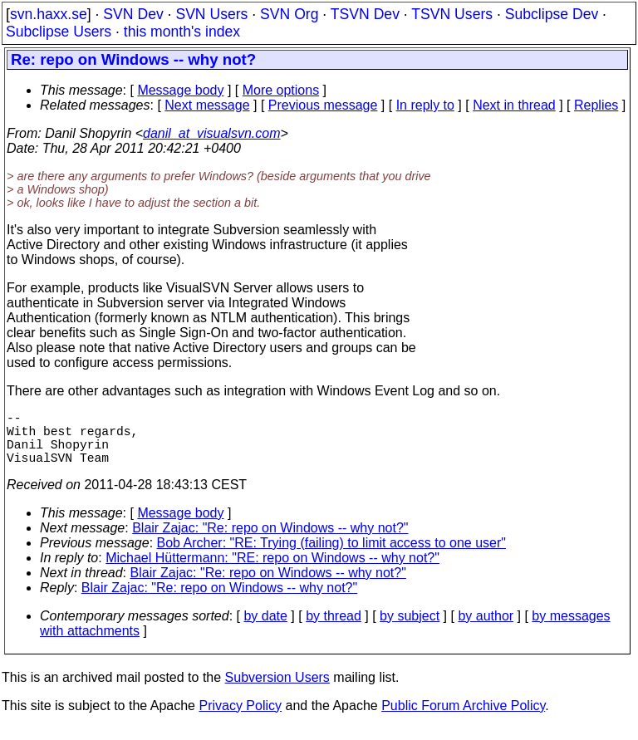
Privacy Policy (240, 719)
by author (485, 629)
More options (281, 90)
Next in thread (514, 105)
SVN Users (211, 14)
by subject (409, 629)
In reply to (425, 105)
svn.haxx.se (48, 14)
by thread (333, 629)
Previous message (323, 105)
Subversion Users (277, 691)
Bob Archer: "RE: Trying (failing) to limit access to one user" (331, 556)
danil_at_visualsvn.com (211, 133)
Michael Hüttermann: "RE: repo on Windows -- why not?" (272, 571)
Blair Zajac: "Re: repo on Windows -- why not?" (270, 541)
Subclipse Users (58, 31)
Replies (596, 105)
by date (265, 629)
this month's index (182, 31)
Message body (180, 90)
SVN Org (289, 14)
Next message (206, 105)
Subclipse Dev (551, 14)
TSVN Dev (365, 14)
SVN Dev (133, 14)
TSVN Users (452, 14)
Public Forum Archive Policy (463, 719)
